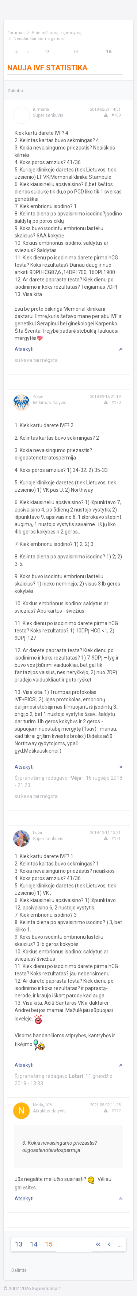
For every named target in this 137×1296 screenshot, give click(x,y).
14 (75, 51)
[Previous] (28, 51)
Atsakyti (24, 349)
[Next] (16, 51)
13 (47, 51)
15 (109, 51)
